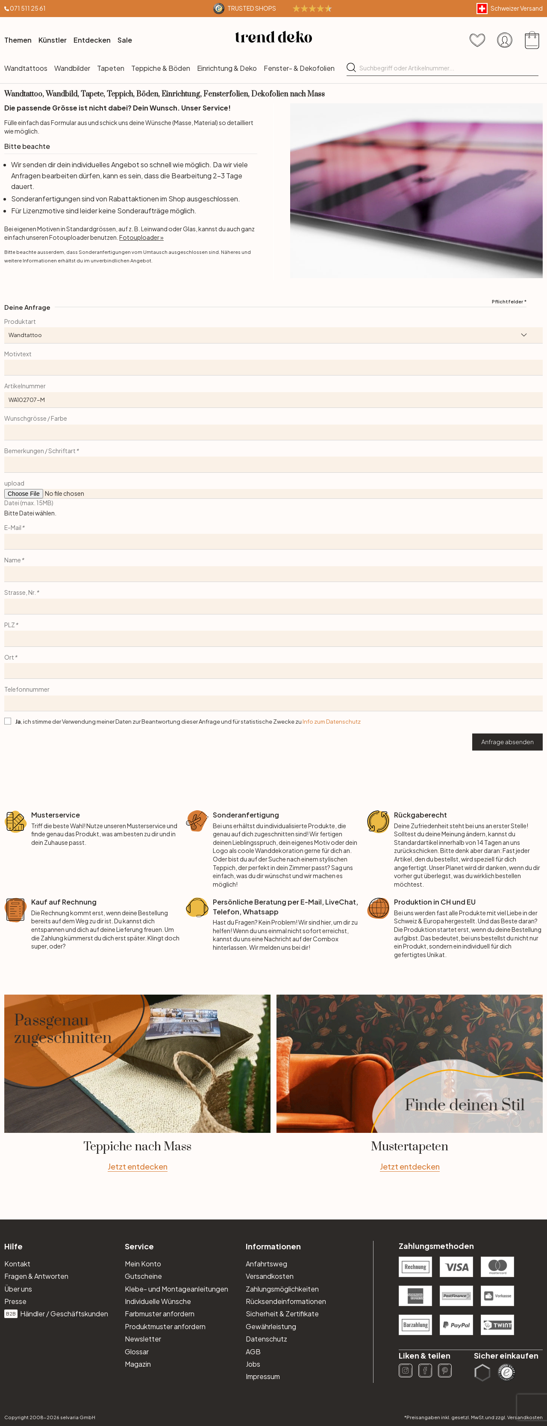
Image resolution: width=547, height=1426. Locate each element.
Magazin (138, 1363)
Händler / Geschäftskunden (56, 1313)
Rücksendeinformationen (286, 1301)
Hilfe (13, 1246)
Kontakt (17, 1263)
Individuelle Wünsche (158, 1301)
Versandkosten (270, 1276)
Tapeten (110, 68)
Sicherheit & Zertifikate (282, 1313)
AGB (253, 1351)
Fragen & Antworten (36, 1276)
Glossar (137, 1351)
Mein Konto (143, 1263)
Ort (10, 657)
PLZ (11, 625)
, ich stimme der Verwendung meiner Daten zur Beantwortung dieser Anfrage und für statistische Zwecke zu (188, 721)
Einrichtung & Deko (227, 68)
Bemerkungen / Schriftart (41, 450)
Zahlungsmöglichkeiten (282, 1288)
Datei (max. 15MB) (28, 502)
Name (14, 560)
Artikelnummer (25, 386)
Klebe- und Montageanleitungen (176, 1288)
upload (14, 483)
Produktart (20, 321)
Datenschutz (266, 1338)
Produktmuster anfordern (165, 1326)
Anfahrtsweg (266, 1263)
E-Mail (14, 527)
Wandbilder (72, 68)
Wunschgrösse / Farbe (35, 418)
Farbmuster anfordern (159, 1313)
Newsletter (143, 1338)
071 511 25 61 (28, 8)
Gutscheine (143, 1276)
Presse (15, 1301)
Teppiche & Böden (160, 68)
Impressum (263, 1376)
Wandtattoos (25, 68)
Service (139, 1246)
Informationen (273, 1246)
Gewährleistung (271, 1326)
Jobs (253, 1363)
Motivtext (18, 354)
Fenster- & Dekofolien (299, 68)
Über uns (18, 1288)
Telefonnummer (27, 689)
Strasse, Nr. (21, 592)
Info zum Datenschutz (332, 721)
